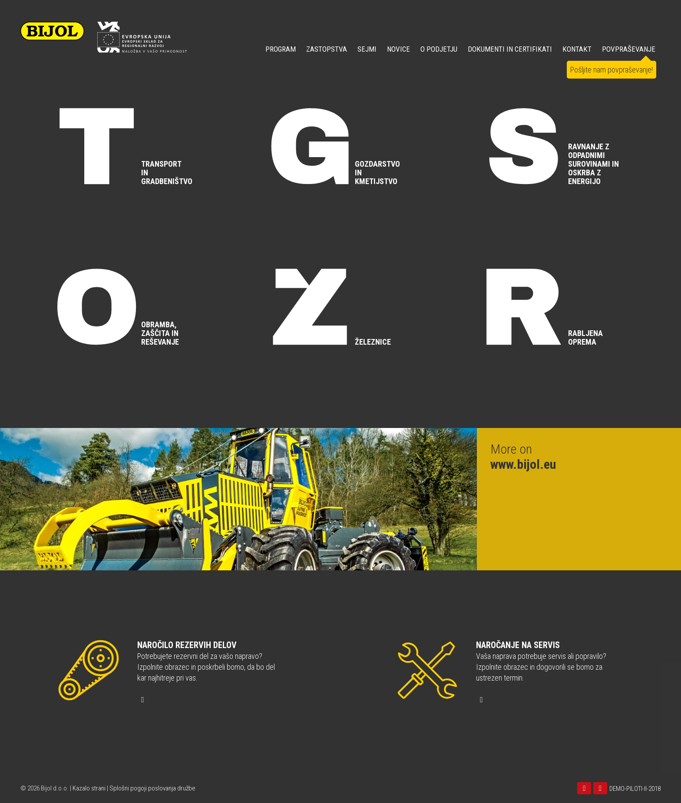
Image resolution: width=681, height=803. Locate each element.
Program (280, 49)
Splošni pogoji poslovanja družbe (152, 788)
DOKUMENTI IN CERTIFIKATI (510, 49)
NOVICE (398, 49)
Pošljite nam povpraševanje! (611, 69)
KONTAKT (577, 49)
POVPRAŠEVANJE (628, 49)
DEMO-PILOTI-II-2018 (635, 789)
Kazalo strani (89, 788)
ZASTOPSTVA (326, 49)
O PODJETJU (438, 49)
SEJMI (367, 49)
